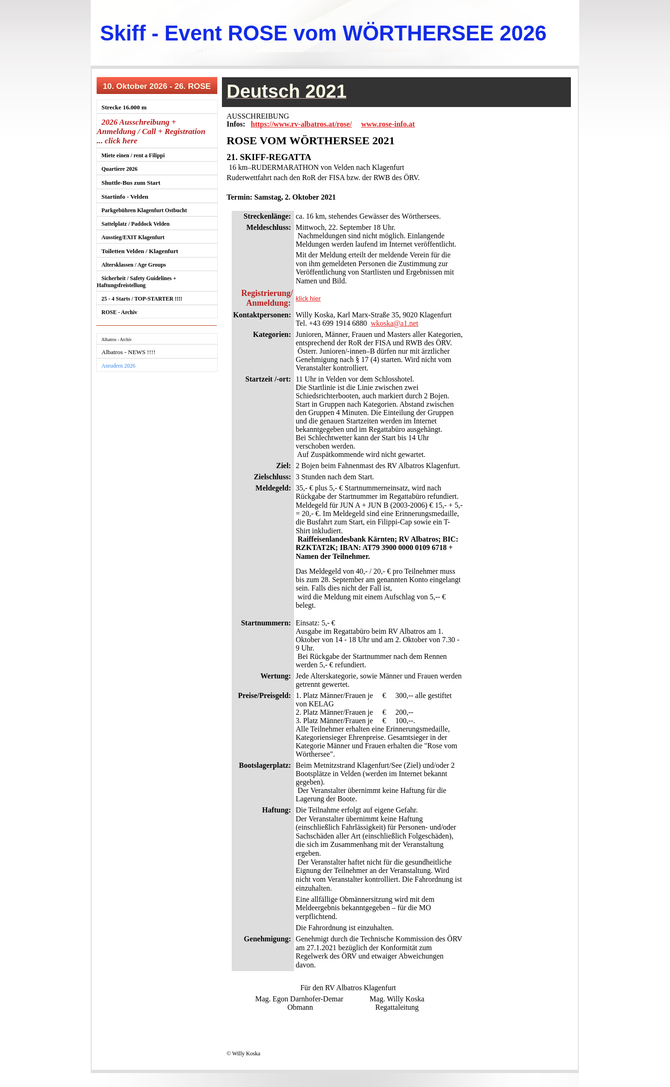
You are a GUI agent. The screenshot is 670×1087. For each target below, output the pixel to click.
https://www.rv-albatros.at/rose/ (301, 124)
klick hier (308, 298)
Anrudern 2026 (118, 365)
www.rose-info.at (388, 124)
